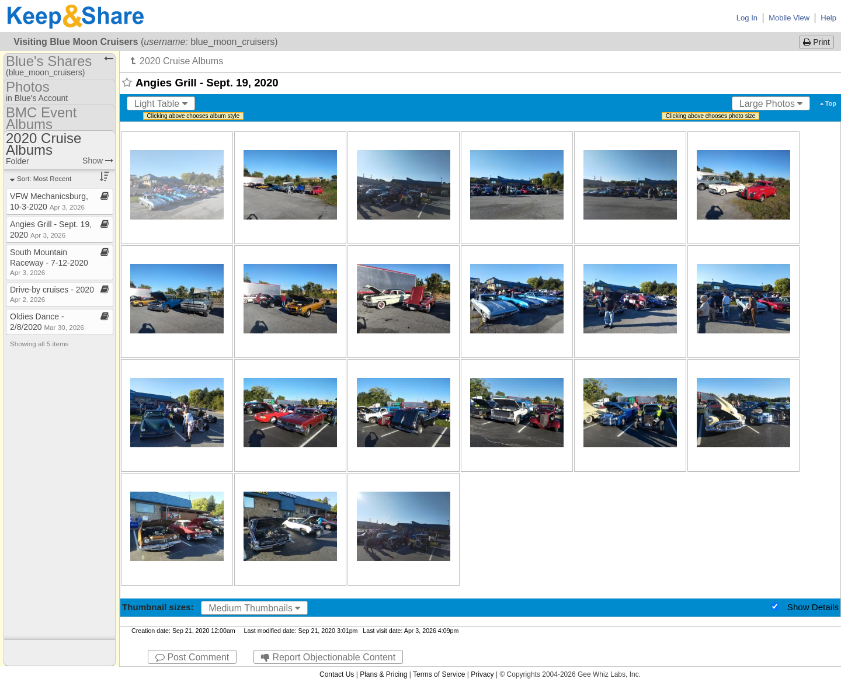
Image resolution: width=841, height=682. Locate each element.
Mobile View (789, 17)
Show (97, 160)
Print (816, 42)
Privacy (482, 674)
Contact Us (336, 674)
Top (828, 103)
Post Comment (192, 657)
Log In (746, 17)
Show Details (813, 607)
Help (828, 17)
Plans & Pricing (383, 674)
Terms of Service (439, 674)
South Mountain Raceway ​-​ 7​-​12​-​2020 (49, 262)
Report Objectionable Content (328, 657)
